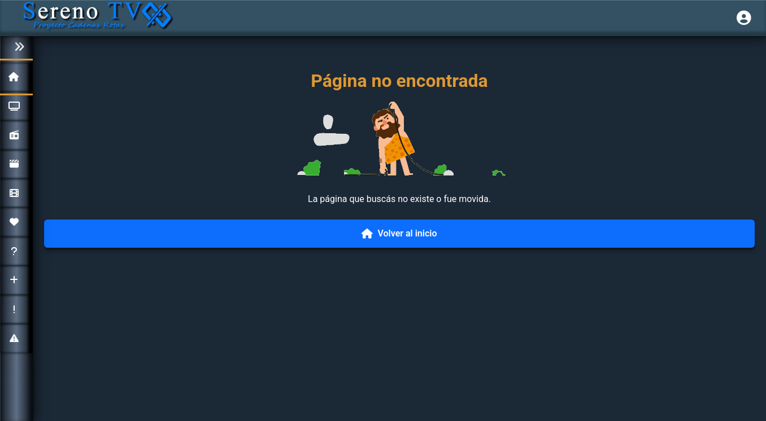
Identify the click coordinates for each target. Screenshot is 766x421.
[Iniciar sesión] (744, 18)
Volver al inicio (399, 233)
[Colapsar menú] (16, 47)
